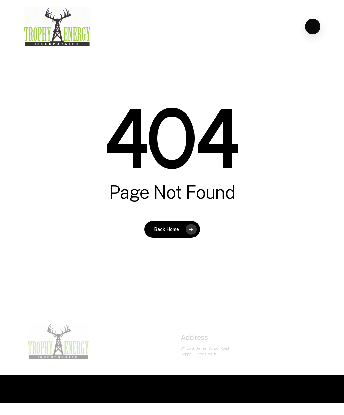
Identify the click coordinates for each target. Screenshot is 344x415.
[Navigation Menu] (312, 27)
